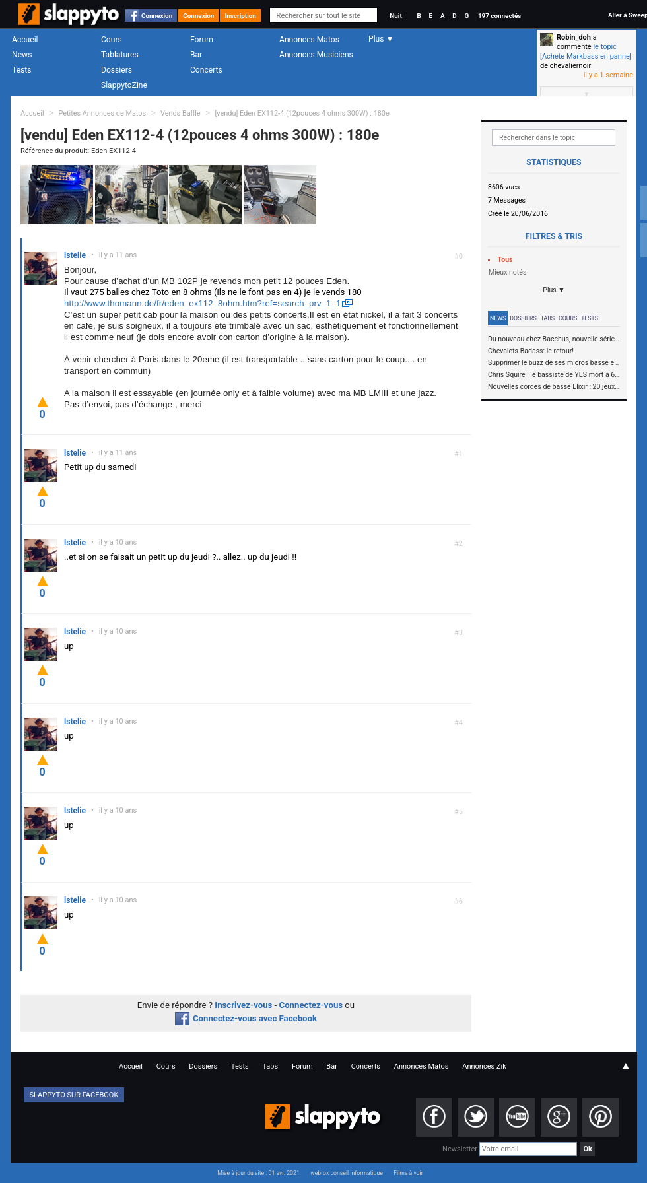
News (22, 54)
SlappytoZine (124, 85)
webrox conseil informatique (346, 1173)
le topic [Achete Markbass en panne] (586, 51)
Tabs (548, 318)
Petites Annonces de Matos (102, 113)
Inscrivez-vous (243, 1005)
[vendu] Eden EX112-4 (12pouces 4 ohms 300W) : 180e (302, 113)
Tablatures (120, 54)
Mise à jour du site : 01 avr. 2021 (258, 1173)
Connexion (156, 15)
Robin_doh (574, 37)
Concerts (206, 70)
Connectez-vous (311, 1005)
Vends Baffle (180, 113)
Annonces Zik (484, 1066)
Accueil (25, 39)
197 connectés (499, 15)
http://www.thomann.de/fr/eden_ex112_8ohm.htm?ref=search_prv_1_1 (202, 303)
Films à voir (408, 1173)
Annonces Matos (309, 39)
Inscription (240, 15)
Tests (21, 70)
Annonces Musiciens (316, 54)
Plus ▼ (554, 290)
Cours (111, 39)
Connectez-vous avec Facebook (246, 1018)
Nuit (395, 15)
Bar (196, 54)
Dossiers (116, 70)
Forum (201, 39)
